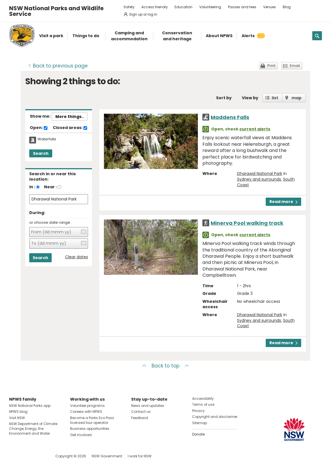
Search (41, 153)
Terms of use (203, 404)
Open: (38, 127)
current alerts (254, 129)
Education (183, 7)
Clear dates (76, 257)
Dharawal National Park (259, 173)
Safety (129, 7)
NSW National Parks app (30, 405)
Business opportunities (89, 428)
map (296, 98)
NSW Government (107, 456)
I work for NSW (140, 456)
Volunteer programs (87, 405)
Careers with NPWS (86, 411)
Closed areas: (70, 127)
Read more (283, 201)
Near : (50, 187)
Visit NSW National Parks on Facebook (14, 456)
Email (295, 65)
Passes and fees (242, 7)
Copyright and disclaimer (214, 416)
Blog (287, 7)
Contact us (141, 411)
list (275, 98)
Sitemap (199, 422)
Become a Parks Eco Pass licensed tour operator (92, 420)
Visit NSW (17, 417)
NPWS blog (18, 411)
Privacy (198, 410)
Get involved (81, 434)
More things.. (69, 116)
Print (271, 65)
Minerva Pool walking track (247, 223)
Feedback (139, 417)
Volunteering (210, 7)
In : (32, 187)
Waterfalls (46, 139)
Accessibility (203, 398)
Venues (269, 7)
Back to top (165, 365)
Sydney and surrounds (259, 179)
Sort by (224, 98)
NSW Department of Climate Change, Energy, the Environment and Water (33, 428)
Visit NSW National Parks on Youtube (38, 456)
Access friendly (154, 7)
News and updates (147, 405)
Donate (198, 434)
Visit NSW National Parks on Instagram (26, 456)
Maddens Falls (230, 117)
